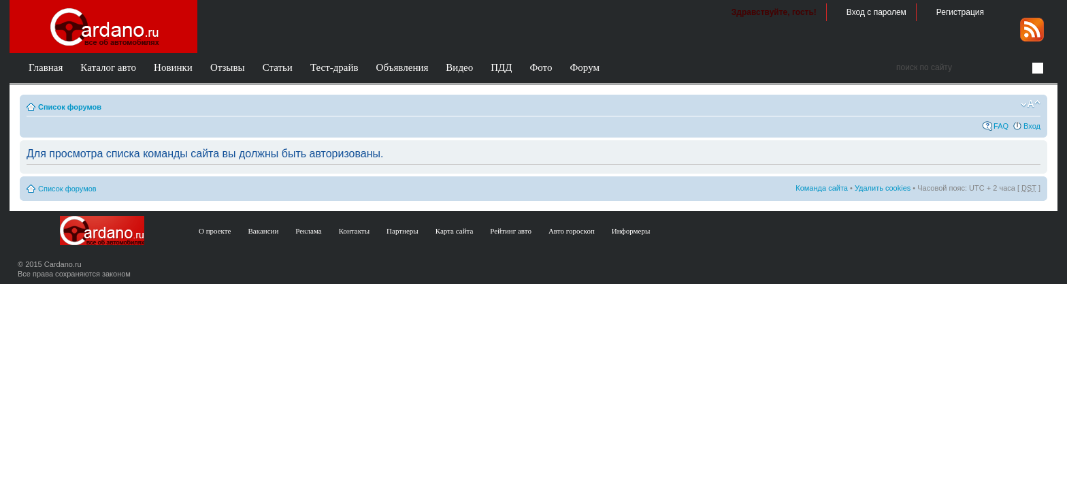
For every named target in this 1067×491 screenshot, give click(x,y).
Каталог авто (108, 67)
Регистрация (960, 12)
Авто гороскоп (571, 231)
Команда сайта (821, 188)
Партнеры (402, 231)
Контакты (354, 231)
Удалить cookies (882, 188)
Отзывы (227, 67)
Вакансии (263, 231)
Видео (459, 67)
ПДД (501, 67)
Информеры (631, 231)
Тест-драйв (334, 67)
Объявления (402, 67)
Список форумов (69, 107)
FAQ (1001, 126)
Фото (540, 67)
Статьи (278, 67)
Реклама (308, 231)
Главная (46, 67)
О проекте (215, 231)
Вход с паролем (876, 12)
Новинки (173, 67)
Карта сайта (455, 231)
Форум (584, 67)
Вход (1031, 126)
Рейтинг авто (510, 231)
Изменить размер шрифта (1030, 104)
